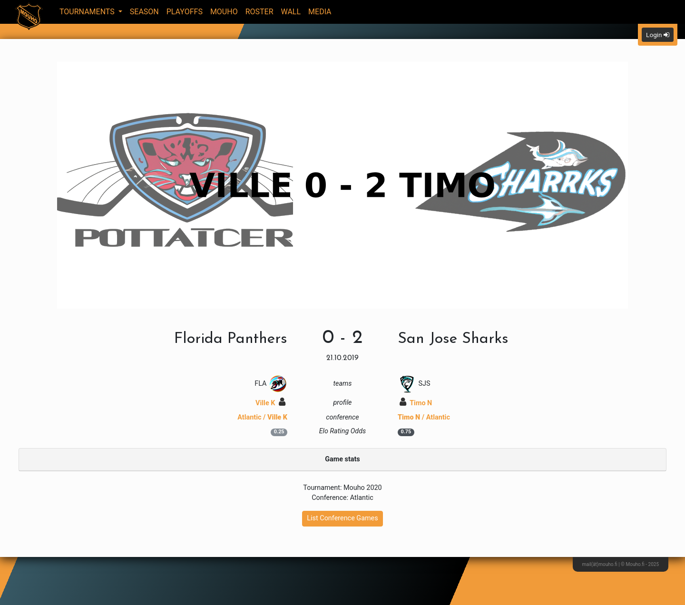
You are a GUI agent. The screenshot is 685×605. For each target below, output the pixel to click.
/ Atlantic (424, 417)
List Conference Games (342, 518)
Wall (291, 11)
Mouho (224, 11)
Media (320, 11)
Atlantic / (262, 417)
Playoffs (184, 11)
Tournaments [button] (88, 11)
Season (144, 11)
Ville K (270, 403)
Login (657, 35)
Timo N (416, 403)
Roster (259, 11)
